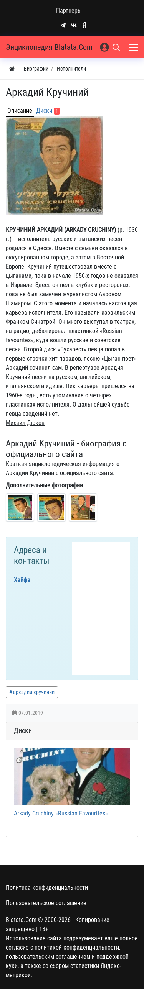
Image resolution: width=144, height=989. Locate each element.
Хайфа (22, 580)
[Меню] (134, 47)
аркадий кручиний (34, 692)
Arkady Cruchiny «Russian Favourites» (61, 813)
